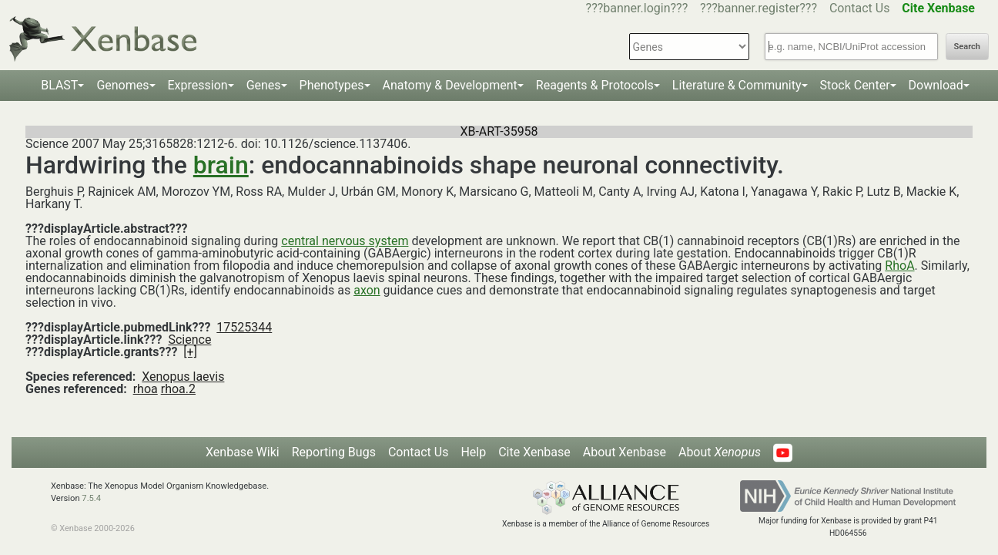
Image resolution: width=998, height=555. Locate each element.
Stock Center (855, 85)
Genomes (122, 85)
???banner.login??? (637, 8)
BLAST (59, 85)
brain (221, 165)
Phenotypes (332, 85)
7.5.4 (91, 498)
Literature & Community (737, 85)
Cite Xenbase (534, 452)
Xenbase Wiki (243, 452)
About (719, 452)
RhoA (899, 265)
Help (473, 452)
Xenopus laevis (183, 376)
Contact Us (859, 8)
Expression (198, 85)
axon (366, 290)
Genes (263, 85)
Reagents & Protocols (595, 85)
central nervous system (344, 241)
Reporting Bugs (334, 452)
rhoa (145, 389)
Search (967, 47)
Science (189, 339)
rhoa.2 (178, 389)
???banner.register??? (758, 8)
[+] (190, 352)
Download (936, 85)
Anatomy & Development (450, 85)
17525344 (244, 327)
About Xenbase (624, 452)
